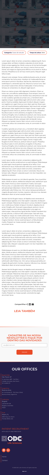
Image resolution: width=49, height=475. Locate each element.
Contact (5, 460)
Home (4, 457)
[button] (29, 304)
